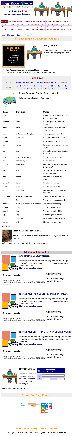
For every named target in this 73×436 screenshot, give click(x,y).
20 (28, 89)
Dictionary (49, 29)
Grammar (27, 21)
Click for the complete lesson (30, 268)
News (42, 27)
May (31, 82)
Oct (48, 82)
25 (45, 89)
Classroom (4, 21)
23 (38, 89)
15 (66, 86)
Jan (17, 82)
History (20, 29)
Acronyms (20, 24)
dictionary (32, 72)
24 (41, 89)
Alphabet (56, 24)
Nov (52, 82)
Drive (27, 29)
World (4, 29)
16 (69, 86)
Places (49, 27)
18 (21, 89)
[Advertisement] (36, 420)
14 (62, 86)
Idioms (4, 24)
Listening (49, 21)
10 (49, 86)
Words (42, 24)
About (63, 29)
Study (63, 27)
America (12, 29)
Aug (41, 82)
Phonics (27, 24)
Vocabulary (56, 21)
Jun (34, 82)
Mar (24, 82)
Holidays (4, 27)
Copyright (34, 429)
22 (34, 89)
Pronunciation (12, 21)
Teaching (42, 29)
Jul (38, 82)
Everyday (19, 27)
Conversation (35, 21)
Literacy (69, 27)
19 (24, 89)
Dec (55, 82)
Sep (45, 82)
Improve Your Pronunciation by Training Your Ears (43, 294)
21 (31, 89)
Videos (69, 21)
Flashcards (56, 27)
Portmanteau (35, 24)
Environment (27, 27)
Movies (12, 27)
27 (52, 89)
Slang (12, 24)
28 (55, 89)
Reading (42, 21)
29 (59, 89)
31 (66, 89)
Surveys (62, 24)
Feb (20, 82)
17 (17, 89)
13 (59, 86)
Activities (63, 21)
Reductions (19, 21)
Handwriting (49, 24)
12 (55, 86)
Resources (56, 29)
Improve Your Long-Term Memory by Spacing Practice (45, 332)
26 (49, 89)
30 (62, 89)
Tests (69, 24)
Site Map (53, 429)
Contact (69, 29)
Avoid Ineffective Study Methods (34, 256)
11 (52, 86)
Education (35, 29)
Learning (35, 27)
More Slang (6, 226)
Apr (27, 82)
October (20, 35)
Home (3, 35)
